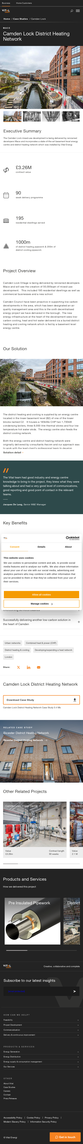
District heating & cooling (17, 650)
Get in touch (67, 1137)
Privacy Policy (52, 1117)
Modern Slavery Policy (15, 1121)
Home (7, 18)
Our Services (9, 1067)
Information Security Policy (43, 1121)
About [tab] (68, 546)
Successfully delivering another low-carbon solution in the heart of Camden (37, 622)
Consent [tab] (14, 546)
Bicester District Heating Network (23, 740)
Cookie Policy (33, 1117)
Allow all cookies (41, 594)
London (8, 657)
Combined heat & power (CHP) (41, 643)
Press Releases (10, 1098)
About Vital (8, 1083)
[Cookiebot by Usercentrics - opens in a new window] (65, 538)
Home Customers (24, 3)
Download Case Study (41, 699)
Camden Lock (38, 19)
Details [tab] (41, 546)
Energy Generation (12, 1052)
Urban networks (12, 643)
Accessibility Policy (13, 1117)
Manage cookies (41, 603)
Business (6, 3)
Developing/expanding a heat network (53, 650)
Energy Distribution (12, 1057)
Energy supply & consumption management (23, 1062)
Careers (7, 1091)
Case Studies (20, 18)
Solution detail (13, 452)
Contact (7, 1095)
